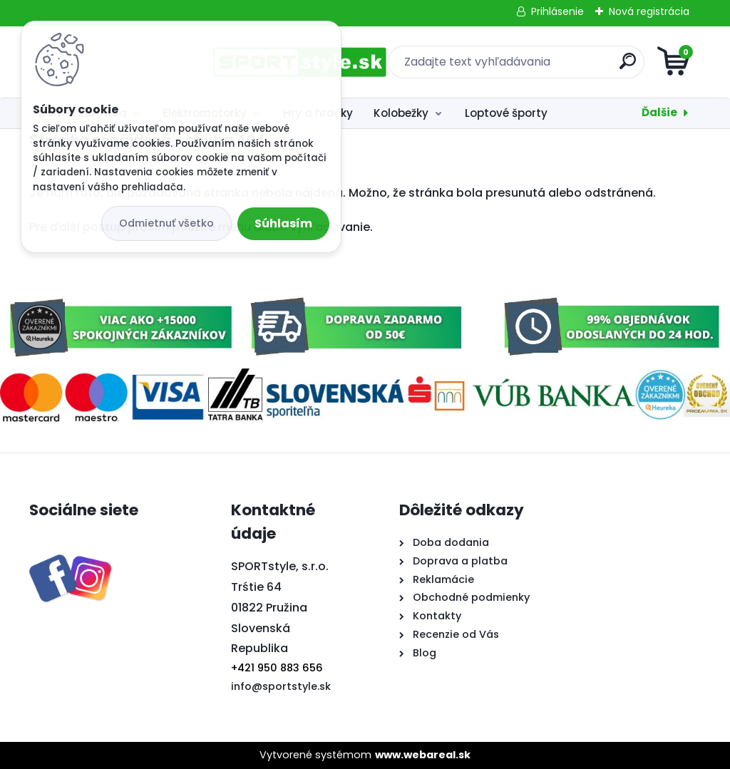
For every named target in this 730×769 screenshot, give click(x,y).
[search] (536, 67)
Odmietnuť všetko (166, 223)
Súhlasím (283, 223)
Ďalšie (659, 112)
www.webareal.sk (423, 755)
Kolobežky (401, 112)
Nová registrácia (649, 11)
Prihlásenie (557, 11)
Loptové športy (506, 112)
